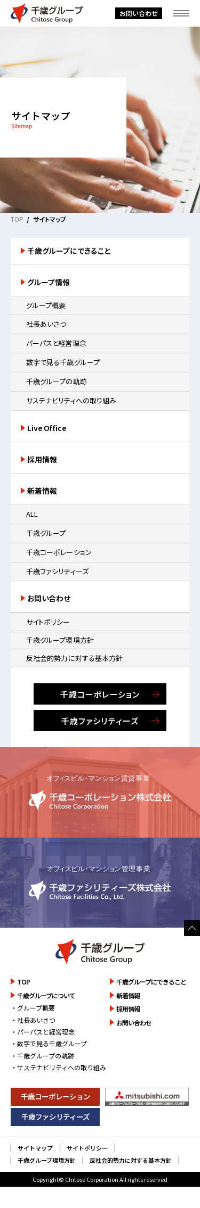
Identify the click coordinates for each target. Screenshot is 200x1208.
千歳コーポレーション (59, 552)
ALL (32, 514)
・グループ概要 (33, 1007)
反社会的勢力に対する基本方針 (74, 658)
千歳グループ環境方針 (60, 640)
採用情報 (42, 459)
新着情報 (42, 490)
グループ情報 (48, 282)
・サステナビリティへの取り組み (58, 1067)
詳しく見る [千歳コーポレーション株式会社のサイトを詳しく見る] (100, 792)
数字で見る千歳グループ (63, 362)
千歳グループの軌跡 (56, 381)
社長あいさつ (46, 324)
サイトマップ (35, 1148)
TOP (17, 219)
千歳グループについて (46, 995)
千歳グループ (46, 533)
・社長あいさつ (33, 1019)
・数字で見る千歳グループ (49, 1043)
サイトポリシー (48, 622)
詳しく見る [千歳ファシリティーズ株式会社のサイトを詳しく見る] (100, 882)
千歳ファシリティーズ (57, 571)
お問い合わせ (138, 13)
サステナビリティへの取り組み (71, 400)
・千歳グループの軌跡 (42, 1055)
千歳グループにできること (69, 250)
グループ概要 (46, 305)
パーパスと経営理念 (56, 343)
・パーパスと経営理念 (43, 1031)
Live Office (47, 428)
